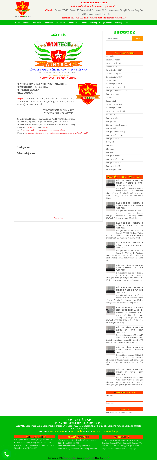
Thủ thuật (110, 149)
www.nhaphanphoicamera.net (59, 133)
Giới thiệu (58, 34)
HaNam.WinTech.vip (116, 18)
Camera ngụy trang (114, 104)
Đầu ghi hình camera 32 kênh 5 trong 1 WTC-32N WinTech (129, 349)
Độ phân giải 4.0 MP (114, 108)
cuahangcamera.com (71, 449)
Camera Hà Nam (70, 458)
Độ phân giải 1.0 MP (114, 77)
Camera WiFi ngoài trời (115, 111)
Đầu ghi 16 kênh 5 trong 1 (116, 125)
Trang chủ (58, 218)
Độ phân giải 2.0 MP (114, 70)
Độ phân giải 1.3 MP (114, 84)
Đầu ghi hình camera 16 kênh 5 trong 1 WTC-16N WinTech (129, 267)
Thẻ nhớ (109, 146)
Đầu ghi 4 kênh (112, 128)
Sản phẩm (110, 56)
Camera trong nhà (113, 74)
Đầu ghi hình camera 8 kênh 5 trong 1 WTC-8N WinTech (129, 290)
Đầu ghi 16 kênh (112, 118)
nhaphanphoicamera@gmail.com (52, 130)
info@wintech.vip (30, 130)
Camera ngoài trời (113, 63)
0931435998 (120, 412)
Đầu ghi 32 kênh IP (113, 163)
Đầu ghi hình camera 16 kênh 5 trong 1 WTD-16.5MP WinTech (129, 183)
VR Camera (110, 115)
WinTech (93, 18)
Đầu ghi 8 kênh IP (113, 166)
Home (17, 22)
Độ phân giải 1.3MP (113, 170)
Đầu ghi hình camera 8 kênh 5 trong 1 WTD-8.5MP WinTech (129, 205)
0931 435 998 (77, 18)
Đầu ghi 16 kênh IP (113, 156)
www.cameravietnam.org (35, 133)
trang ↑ (106, 458)
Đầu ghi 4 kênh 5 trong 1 (116, 132)
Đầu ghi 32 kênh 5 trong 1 (116, 159)
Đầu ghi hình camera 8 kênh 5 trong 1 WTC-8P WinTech (129, 225)
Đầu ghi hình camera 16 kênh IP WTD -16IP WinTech (129, 372)
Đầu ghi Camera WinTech (116, 91)
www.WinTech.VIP (80, 133)
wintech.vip (84, 446)
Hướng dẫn (110, 142)
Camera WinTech (113, 60)
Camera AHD (111, 67)
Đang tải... (110, 403)
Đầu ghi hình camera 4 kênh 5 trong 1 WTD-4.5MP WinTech (129, 245)
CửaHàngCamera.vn (89, 449)
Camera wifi (111, 80)
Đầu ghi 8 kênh (112, 122)
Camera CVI (111, 101)
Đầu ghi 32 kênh (112, 139)
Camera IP (110, 98)
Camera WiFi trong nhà (115, 87)
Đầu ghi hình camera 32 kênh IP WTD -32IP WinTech (129, 329)
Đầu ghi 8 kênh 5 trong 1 (116, 135)
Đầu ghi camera (112, 94)
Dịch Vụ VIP (90, 458)
